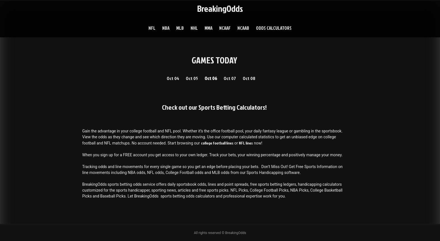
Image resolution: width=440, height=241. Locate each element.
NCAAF (225, 28)
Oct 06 (211, 78)
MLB (180, 28)
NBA (165, 28)
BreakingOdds (220, 8)
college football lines (217, 143)
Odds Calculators (274, 28)
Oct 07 (230, 78)
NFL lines (246, 143)
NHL (194, 28)
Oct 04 (173, 78)
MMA (208, 28)
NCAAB (243, 28)
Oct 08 (249, 78)
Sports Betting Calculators (231, 107)
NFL (151, 28)
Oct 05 (192, 78)
